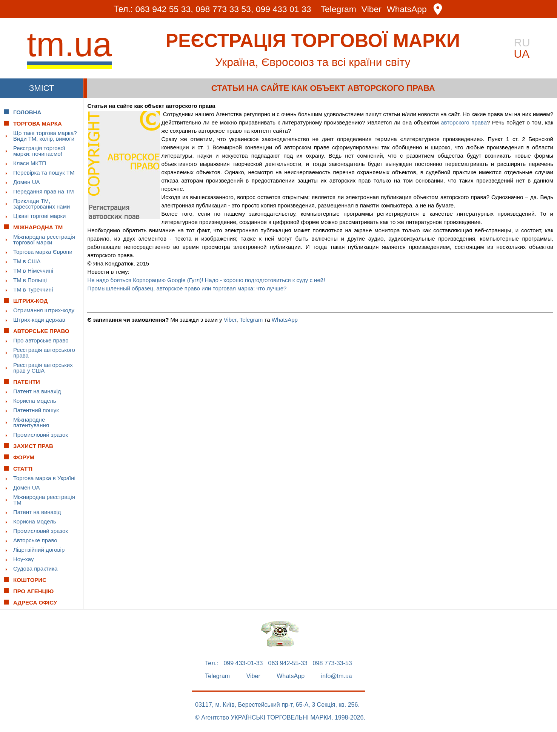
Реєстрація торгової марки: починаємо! (39, 151)
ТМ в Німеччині (33, 270)
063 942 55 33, (164, 9)
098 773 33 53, (224, 9)
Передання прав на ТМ (43, 191)
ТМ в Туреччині (33, 289)
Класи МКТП (29, 163)
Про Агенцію (33, 591)
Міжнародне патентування (31, 422)
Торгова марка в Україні (44, 478)
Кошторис (29, 580)
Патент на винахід (37, 391)
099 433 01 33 (283, 9)
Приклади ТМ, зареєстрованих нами (41, 203)
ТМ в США (27, 261)
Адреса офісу (35, 602)
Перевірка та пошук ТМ (43, 172)
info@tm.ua (336, 676)
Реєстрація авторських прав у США (43, 367)
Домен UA (26, 182)
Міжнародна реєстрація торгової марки (44, 239)
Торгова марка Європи (42, 252)
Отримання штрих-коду (43, 310)
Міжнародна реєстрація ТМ (44, 499)
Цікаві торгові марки (39, 216)
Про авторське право (41, 340)
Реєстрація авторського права (44, 352)
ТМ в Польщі (30, 280)
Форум (23, 457)
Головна (27, 112)
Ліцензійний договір (39, 549)
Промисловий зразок (40, 434)
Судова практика (35, 568)
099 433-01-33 (243, 663)
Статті (22, 468)
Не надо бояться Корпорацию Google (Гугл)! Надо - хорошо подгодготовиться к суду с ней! (206, 280)
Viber (372, 9)
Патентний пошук (36, 410)
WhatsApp (407, 9)
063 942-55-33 (288, 663)
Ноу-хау (23, 559)
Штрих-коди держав (39, 319)
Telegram (339, 9)
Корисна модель (34, 401)
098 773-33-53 (332, 663)
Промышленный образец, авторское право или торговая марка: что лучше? (186, 288)
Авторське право (35, 540)
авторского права (464, 122)
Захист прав (33, 446)
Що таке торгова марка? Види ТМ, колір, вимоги (45, 135)
